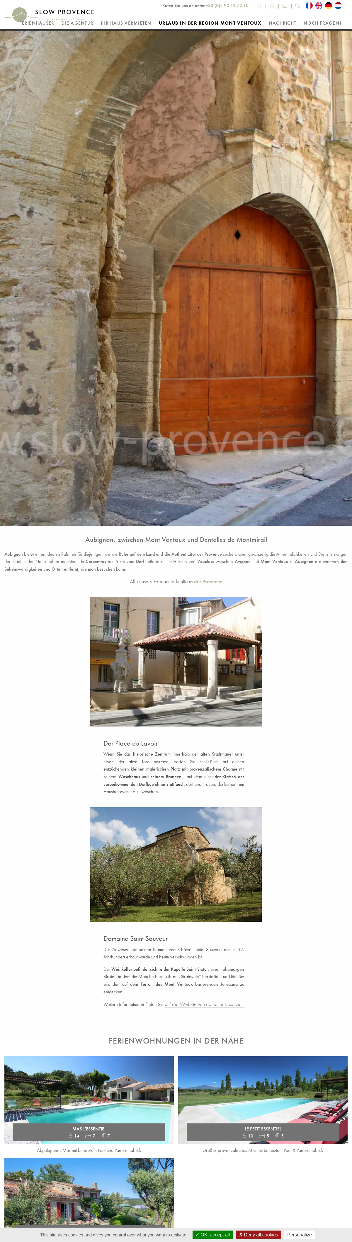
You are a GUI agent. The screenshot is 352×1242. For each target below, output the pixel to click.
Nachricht (282, 23)
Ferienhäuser (36, 23)
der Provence (208, 581)
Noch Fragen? (323, 23)
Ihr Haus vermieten (126, 23)
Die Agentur (77, 23)
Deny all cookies (258, 1234)
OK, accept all (212, 1234)
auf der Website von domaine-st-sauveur (204, 1004)
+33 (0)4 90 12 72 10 (227, 5)
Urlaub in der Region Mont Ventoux (210, 23)
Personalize (299, 1234)
